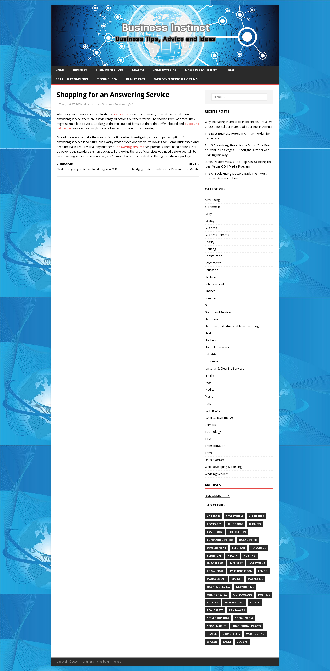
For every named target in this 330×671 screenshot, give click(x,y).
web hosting (255, 634)
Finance (210, 291)
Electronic (211, 277)
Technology (107, 79)
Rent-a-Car (237, 610)
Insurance (211, 361)
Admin (91, 104)
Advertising (212, 200)
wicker (212, 641)
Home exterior (165, 70)
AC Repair (213, 516)
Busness (255, 524)
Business (80, 70)
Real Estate (136, 79)
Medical (210, 389)
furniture (214, 555)
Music (209, 396)
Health (138, 70)
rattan (255, 602)
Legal (230, 70)
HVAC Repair (215, 563)
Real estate (215, 610)
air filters (256, 516)
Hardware (211, 319)
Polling (212, 602)
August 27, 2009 (72, 104)
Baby (208, 214)
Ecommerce (213, 263)
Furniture (211, 298)
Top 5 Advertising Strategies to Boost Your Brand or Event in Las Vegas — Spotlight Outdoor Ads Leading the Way (238, 150)
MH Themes (114, 661)
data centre (248, 540)
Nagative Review (218, 587)
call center (122, 114)
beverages (214, 524)
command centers (220, 540)
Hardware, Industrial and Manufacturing (232, 326)
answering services (130, 147)
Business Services (110, 70)
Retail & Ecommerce (72, 79)
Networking (245, 587)
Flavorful (258, 548)
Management (216, 579)
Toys (208, 439)
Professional (234, 602)
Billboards (235, 524)
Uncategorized (215, 460)
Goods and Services (218, 312)
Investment (257, 563)
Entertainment (214, 284)
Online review (217, 594)
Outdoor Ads (242, 594)
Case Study (214, 532)
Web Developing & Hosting (176, 79)
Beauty (209, 221)
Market (237, 579)
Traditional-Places (247, 626)
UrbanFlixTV (231, 634)
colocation (237, 532)
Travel (209, 453)
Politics (264, 594)
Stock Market (217, 626)
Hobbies (210, 340)
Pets (208, 404)
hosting (249, 555)
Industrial (211, 354)
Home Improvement (201, 70)
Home (60, 70)
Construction (213, 256)
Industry (236, 563)
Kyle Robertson (240, 571)
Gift (207, 305)
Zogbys (242, 641)
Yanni (227, 641)
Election (238, 548)
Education (211, 270)
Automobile (213, 207)
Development (216, 548)
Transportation (215, 446)
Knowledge (215, 571)
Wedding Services (217, 474)
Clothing (210, 249)
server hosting (218, 618)
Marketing (255, 579)
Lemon (263, 571)
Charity (209, 242)
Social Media (244, 618)
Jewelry (209, 375)
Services (210, 425)
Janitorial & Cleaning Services (224, 368)
